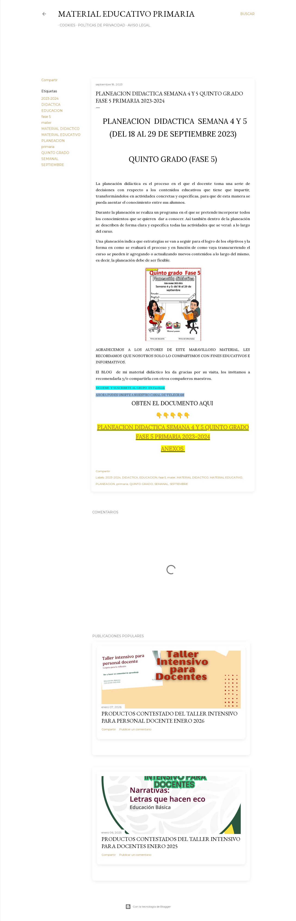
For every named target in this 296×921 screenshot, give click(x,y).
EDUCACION (52, 111)
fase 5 (46, 117)
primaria (47, 147)
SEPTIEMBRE (52, 165)
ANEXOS (172, 449)
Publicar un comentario (135, 729)
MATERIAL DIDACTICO (60, 129)
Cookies (66, 25)
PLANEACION (53, 141)
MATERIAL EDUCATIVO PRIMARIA (126, 13)
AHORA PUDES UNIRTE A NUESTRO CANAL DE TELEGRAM (140, 395)
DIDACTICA (50, 105)
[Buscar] (247, 13)
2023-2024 (50, 99)
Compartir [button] (49, 80)
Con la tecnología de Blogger (148, 906)
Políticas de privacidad (99, 25)
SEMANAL (50, 159)
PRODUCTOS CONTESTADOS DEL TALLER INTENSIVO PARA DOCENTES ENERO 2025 (171, 842)
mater (46, 123)
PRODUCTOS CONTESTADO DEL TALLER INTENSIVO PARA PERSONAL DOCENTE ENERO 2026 (169, 717)
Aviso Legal (137, 25)
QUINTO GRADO (55, 153)
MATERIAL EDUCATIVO (60, 135)
